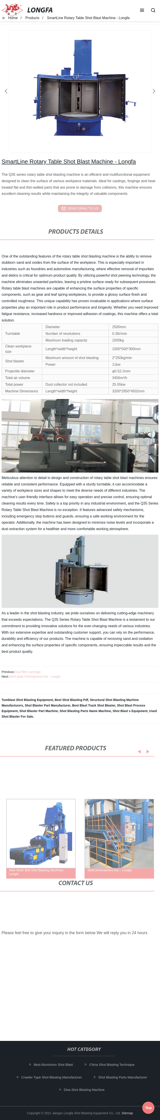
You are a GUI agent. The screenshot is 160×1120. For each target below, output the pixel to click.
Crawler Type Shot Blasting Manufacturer (54, 1077)
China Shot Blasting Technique (115, 1064)
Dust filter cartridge (28, 672)
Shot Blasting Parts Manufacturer (125, 1077)
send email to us (80, 208)
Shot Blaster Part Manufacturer (47, 705)
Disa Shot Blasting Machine (87, 1090)
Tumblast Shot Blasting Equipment (27, 700)
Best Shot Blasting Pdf (71, 700)
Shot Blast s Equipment (130, 711)
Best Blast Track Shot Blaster (93, 705)
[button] (142, 11)
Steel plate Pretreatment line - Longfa (34, 676)
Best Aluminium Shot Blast (56, 1064)
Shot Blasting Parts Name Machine (85, 711)
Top (148, 1106)
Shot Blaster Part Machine (38, 711)
